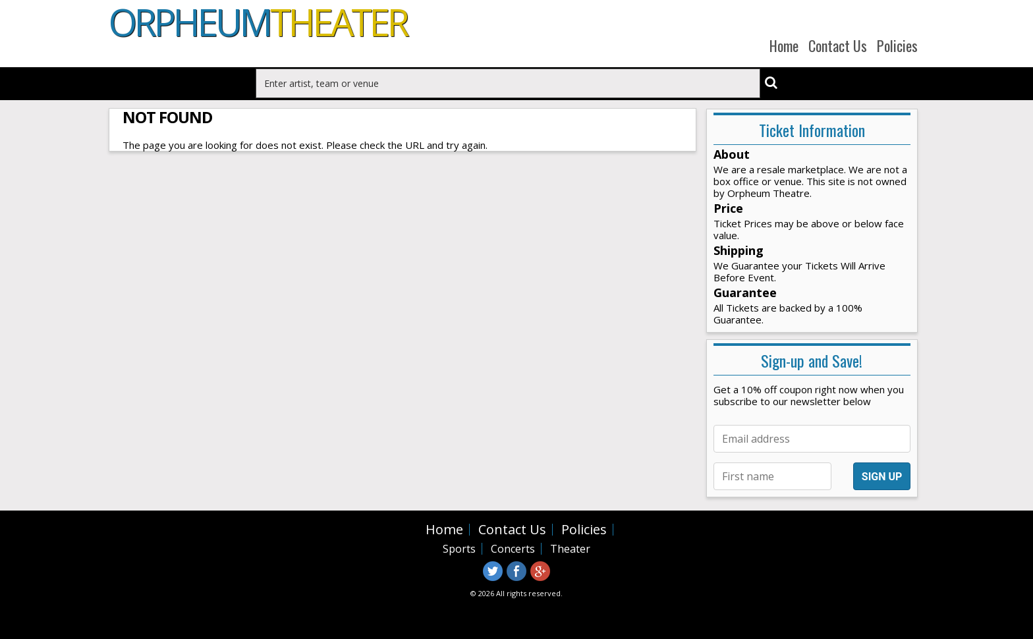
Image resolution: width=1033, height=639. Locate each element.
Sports (459, 549)
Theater (570, 549)
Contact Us (837, 45)
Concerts (513, 549)
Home (783, 45)
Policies (897, 45)
